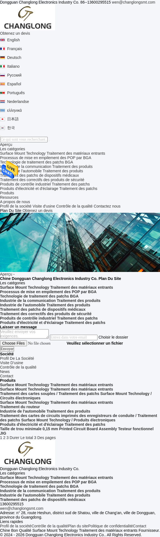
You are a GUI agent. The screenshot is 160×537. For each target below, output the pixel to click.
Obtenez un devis (15, 33)
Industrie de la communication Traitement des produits (46, 166)
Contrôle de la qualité (74, 206)
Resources (9, 197)
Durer (14, 437)
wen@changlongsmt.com (133, 2)
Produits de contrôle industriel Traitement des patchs (45, 184)
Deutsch (14, 57)
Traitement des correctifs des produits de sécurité (42, 180)
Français (14, 49)
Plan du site (78, 526)
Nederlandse (18, 101)
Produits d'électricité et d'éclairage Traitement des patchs (48, 188)
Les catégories (12, 149)
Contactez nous (107, 206)
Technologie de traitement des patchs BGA (36, 162)
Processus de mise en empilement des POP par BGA (45, 158)
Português (16, 93)
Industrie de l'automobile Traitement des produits (41, 171)
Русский (14, 75)
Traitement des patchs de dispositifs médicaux (39, 175)
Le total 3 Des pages (38, 437)
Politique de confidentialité (110, 526)
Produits (7, 193)
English (13, 40)
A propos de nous (15, 202)
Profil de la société (15, 206)
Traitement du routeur (20, 407)
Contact (139, 526)
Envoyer (7, 349)
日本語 (13, 119)
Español (14, 84)
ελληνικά (14, 110)
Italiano (13, 66)
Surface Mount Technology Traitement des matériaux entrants (52, 153)
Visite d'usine (43, 206)
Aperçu (6, 144)
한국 (11, 128)
